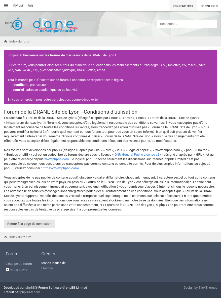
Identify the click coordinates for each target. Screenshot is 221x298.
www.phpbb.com (56, 159)
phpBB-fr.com (30, 292)
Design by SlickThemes (200, 287)
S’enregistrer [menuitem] (183, 6)
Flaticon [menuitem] (47, 268)
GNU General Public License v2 (137, 154)
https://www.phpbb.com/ (61, 168)
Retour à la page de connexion (29, 224)
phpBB (30, 287)
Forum (18, 5)
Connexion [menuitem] (209, 6)
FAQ (30, 5)
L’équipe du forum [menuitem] (19, 264)
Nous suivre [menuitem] (18, 270)
